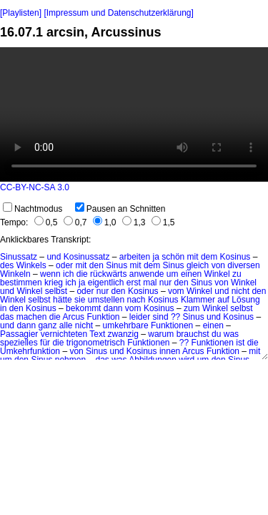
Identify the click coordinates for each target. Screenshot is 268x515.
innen (169, 351)
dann (113, 308)
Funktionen (172, 325)
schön (173, 257)
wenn (50, 274)
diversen (243, 265)
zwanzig (123, 334)
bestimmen (21, 283)
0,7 (75, 222)
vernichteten (64, 334)
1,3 (134, 222)
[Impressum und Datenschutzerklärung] (118, 13)
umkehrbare (126, 325)
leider (139, 317)
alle (66, 325)
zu (237, 274)
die (82, 274)
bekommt (83, 308)
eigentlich (106, 283)
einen (191, 274)
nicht (240, 291)
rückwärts (108, 274)
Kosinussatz (87, 257)
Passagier (19, 334)
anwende (146, 274)
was (231, 334)
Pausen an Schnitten (120, 209)
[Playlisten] (20, 13)
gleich (198, 265)
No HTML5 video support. (134, 114)
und (53, 257)
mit (193, 257)
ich (68, 274)
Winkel (217, 274)
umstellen (106, 300)
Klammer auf (205, 300)
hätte (62, 300)
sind (161, 317)
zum (192, 308)
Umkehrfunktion (30, 351)
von (218, 265)
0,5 (46, 222)
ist (240, 343)
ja (156, 257)
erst (133, 283)
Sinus (116, 265)
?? (175, 317)
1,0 (104, 222)
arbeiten (134, 257)
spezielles (19, 343)
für (45, 343)
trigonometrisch (95, 343)
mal (150, 283)
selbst (56, 291)
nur (165, 283)
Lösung (245, 300)
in (3, 308)
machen (31, 317)
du (216, 334)
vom (176, 291)
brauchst (193, 334)
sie (79, 300)
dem (209, 257)
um (173, 274)
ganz (47, 325)
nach (136, 300)
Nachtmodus (32, 209)
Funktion (102, 317)
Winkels (31, 265)
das (7, 317)
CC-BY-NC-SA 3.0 (34, 187)
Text (97, 334)
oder (64, 265)
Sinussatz (18, 257)
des (7, 265)
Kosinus (235, 257)
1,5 (163, 222)
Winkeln (15, 274)
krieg (53, 283)
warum (161, 334)
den (96, 265)
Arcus (73, 317)
